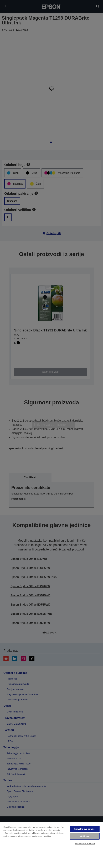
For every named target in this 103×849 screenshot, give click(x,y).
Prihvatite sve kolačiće (85, 829)
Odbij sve (84, 836)
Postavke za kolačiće (85, 843)
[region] (51, 835)
